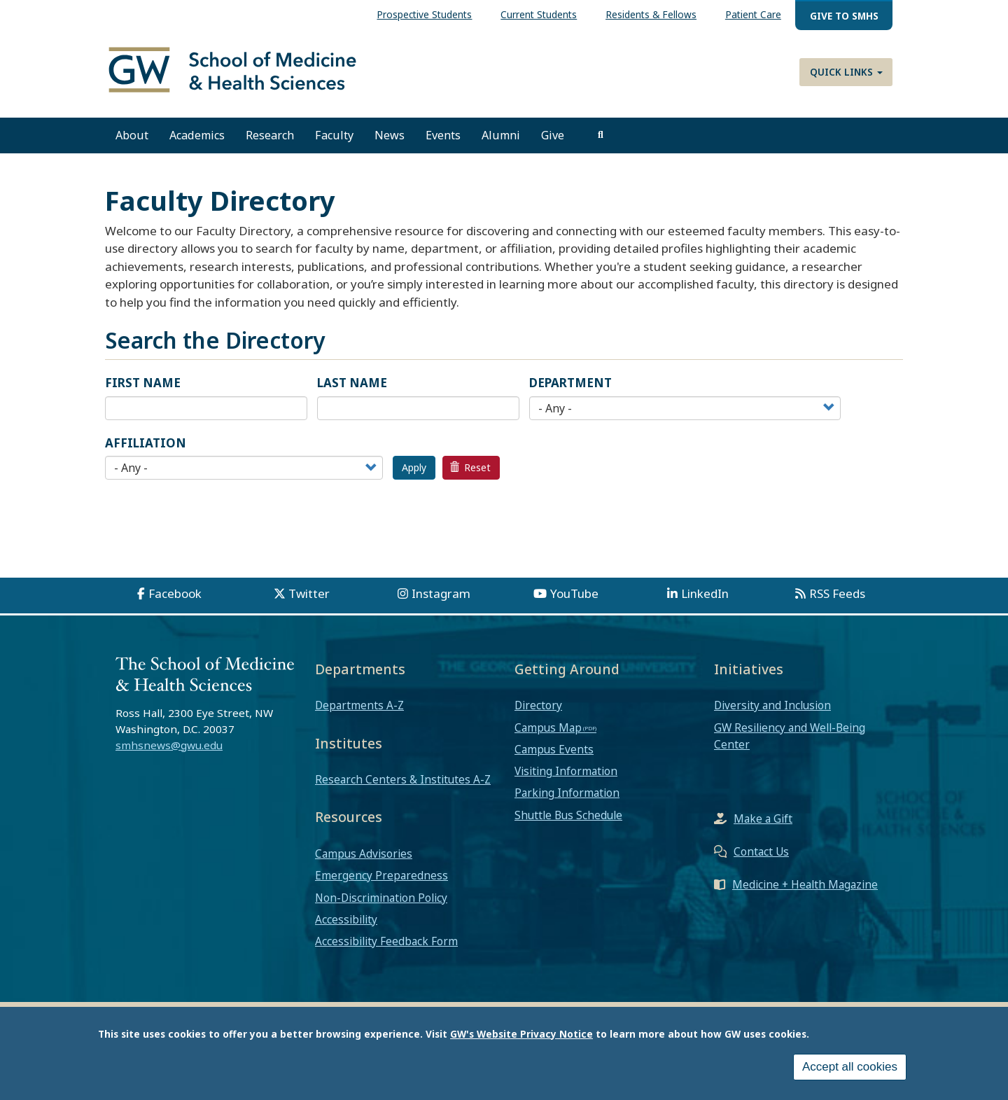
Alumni (501, 135)
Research (270, 135)
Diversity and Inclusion (772, 705)
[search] (600, 135)
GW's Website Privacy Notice (521, 1033)
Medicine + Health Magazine (805, 884)
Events (443, 135)
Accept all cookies (849, 1066)
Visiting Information (565, 771)
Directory (538, 705)
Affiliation (145, 443)
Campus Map (548, 727)
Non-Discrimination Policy (381, 898)
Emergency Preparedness (381, 875)
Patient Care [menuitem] (753, 14)
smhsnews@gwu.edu (169, 745)
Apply (414, 467)
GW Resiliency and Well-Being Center (789, 735)
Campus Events (554, 749)
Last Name (352, 383)
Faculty (334, 135)
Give (552, 135)
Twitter (309, 593)
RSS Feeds (837, 593)
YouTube (574, 593)
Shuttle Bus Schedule (568, 815)
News (389, 135)
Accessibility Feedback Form (386, 941)
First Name (143, 383)
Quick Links (846, 71)
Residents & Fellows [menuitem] (651, 14)
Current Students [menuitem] (538, 14)
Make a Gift (763, 819)
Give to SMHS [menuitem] (844, 15)
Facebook (175, 593)
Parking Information (567, 793)
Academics (197, 135)
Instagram (441, 593)
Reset (470, 467)
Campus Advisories (363, 854)
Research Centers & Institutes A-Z (403, 779)
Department (570, 383)
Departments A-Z (359, 705)
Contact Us (761, 851)
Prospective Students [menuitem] (424, 14)
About (131, 135)
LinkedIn (705, 593)
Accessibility (346, 919)
